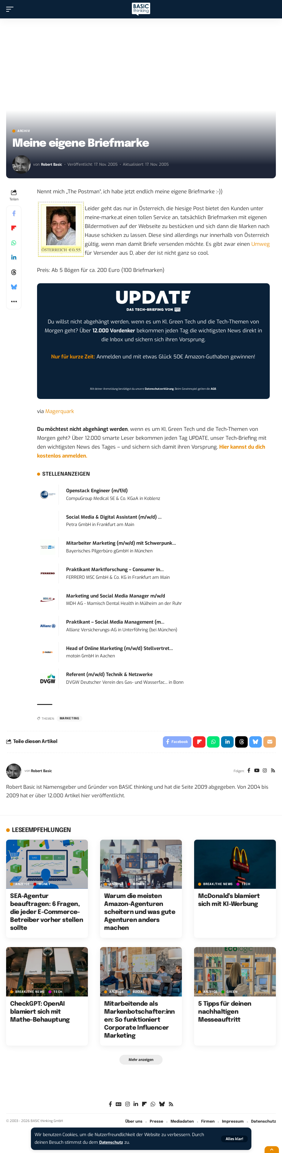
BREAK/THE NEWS (218, 885)
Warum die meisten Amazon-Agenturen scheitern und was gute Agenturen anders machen (139, 913)
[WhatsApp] (153, 1105)
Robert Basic (52, 164)
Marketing (69, 718)
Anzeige (22, 885)
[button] (234, 1139)
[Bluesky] (161, 1105)
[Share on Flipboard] (13, 228)
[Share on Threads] (13, 272)
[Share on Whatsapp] (13, 242)
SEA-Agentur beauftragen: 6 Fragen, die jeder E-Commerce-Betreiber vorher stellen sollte (46, 913)
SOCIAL (139, 992)
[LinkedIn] (136, 1105)
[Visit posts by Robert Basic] (21, 164)
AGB (213, 389)
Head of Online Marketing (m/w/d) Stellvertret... (119, 648)
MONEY (45, 885)
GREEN (232, 992)
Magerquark (59, 411)
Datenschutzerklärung (159, 389)
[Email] (269, 742)
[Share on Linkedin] (13, 257)
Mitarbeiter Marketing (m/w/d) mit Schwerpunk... (121, 543)
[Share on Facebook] (13, 213)
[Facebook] (247, 772)
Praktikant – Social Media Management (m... (115, 622)
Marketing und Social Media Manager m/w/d (115, 596)
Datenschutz (112, 1142)
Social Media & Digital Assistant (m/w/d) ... (114, 517)
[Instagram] (264, 772)
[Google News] (118, 1105)
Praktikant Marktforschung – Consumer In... (115, 570)
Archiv (23, 131)
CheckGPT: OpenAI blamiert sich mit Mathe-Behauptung (40, 1013)
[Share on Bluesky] (13, 287)
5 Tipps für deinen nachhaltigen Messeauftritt (224, 1013)
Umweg (260, 244)
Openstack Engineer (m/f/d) (97, 491)
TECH (246, 885)
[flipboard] (144, 1105)
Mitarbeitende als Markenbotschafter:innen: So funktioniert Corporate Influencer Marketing (139, 1021)
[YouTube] (255, 772)
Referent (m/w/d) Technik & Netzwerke (109, 674)
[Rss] (272, 772)
